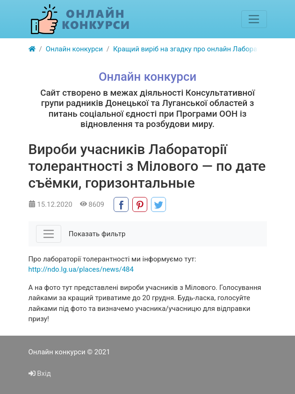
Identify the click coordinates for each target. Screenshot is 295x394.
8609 (92, 204)
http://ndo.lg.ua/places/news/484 (81, 269)
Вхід (40, 373)
